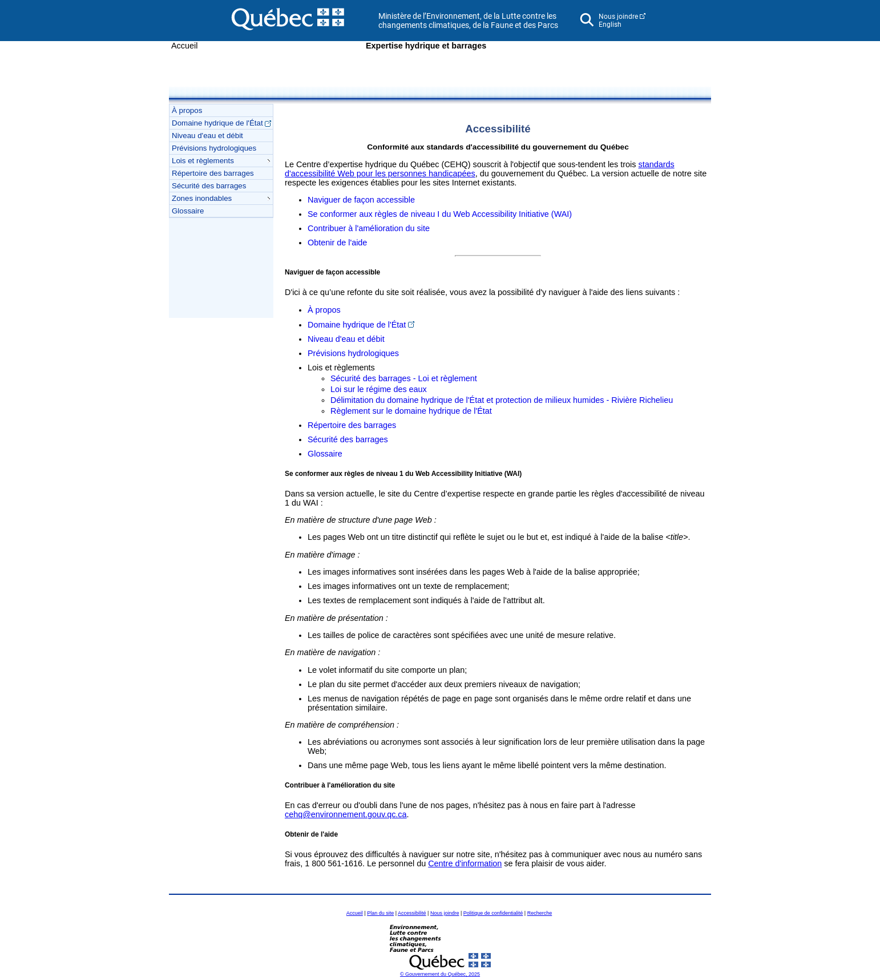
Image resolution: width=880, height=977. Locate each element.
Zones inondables (221, 198)
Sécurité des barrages (209, 185)
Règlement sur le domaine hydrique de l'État (411, 410)
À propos (187, 110)
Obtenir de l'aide (337, 242)
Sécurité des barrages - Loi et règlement (403, 378)
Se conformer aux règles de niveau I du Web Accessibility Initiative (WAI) (440, 214)
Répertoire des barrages (213, 173)
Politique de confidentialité (493, 913)
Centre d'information (465, 863)
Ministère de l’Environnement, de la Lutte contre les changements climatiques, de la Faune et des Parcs (468, 20)
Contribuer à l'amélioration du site (369, 228)
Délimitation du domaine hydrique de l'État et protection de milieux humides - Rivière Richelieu (501, 400)
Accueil (184, 45)
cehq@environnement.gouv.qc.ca (346, 814)
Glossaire (188, 211)
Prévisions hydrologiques (214, 148)
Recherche (539, 913)
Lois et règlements (221, 160)
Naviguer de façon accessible (361, 199)
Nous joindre (618, 17)
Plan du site (380, 913)
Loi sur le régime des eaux (378, 389)
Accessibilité (412, 913)
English (610, 25)
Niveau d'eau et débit (207, 135)
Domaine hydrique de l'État (221, 123)
